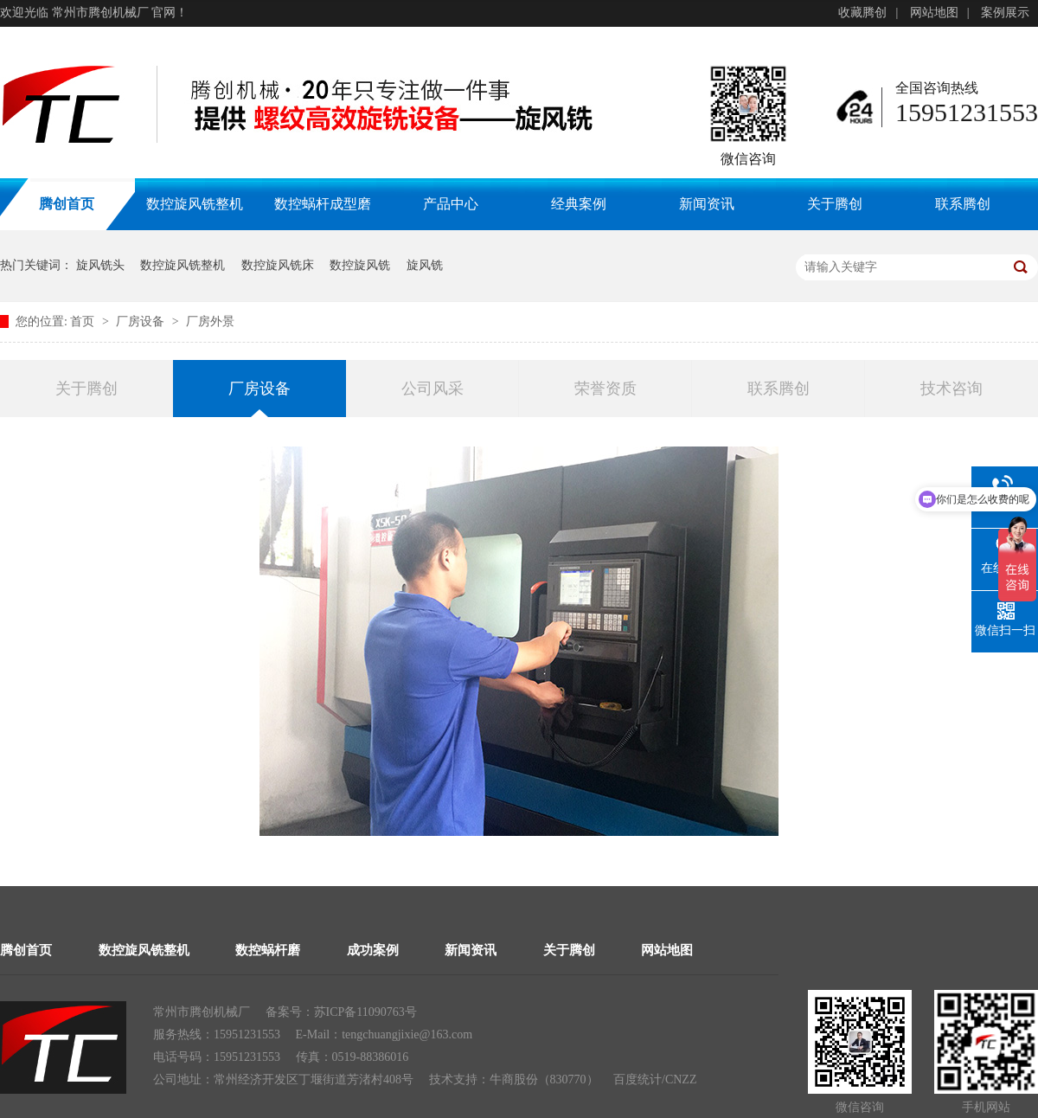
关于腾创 (834, 203)
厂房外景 (210, 321)
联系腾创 (962, 203)
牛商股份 (514, 1079)
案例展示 (1005, 12)
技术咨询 (951, 388)
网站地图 (934, 12)
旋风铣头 (100, 265)
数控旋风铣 (360, 265)
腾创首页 (26, 950)
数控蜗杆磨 (267, 950)
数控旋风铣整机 (194, 203)
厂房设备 (142, 321)
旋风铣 (425, 265)
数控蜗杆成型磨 (322, 203)
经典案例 (578, 203)
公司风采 (432, 388)
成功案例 (373, 950)
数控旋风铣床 (277, 265)
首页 (84, 321)
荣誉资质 (605, 388)
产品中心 (450, 203)
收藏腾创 (862, 12)
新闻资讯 (706, 203)
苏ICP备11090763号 (365, 1012)
